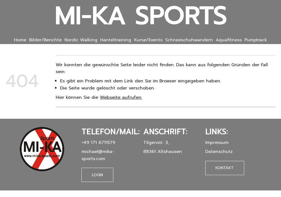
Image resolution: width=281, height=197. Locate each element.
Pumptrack (256, 40)
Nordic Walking (80, 40)
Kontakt (224, 168)
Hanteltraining (115, 40)
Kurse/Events (148, 40)
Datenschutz (219, 151)
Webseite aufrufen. (121, 97)
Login (97, 175)
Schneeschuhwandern (189, 40)
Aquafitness (229, 40)
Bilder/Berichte (45, 40)
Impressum (217, 142)
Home (20, 40)
